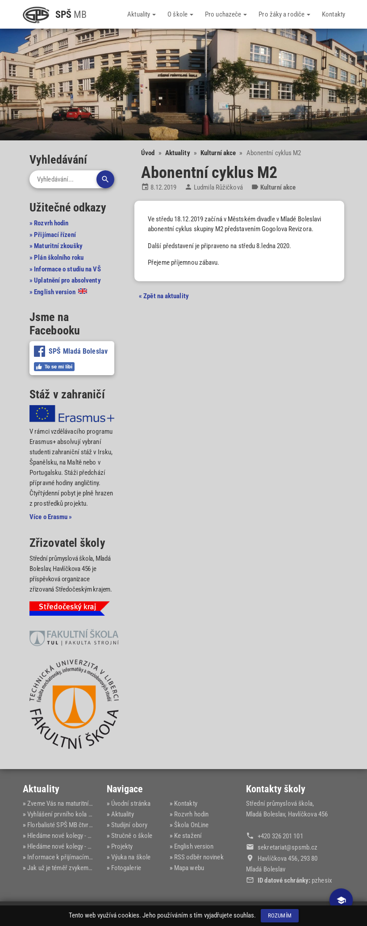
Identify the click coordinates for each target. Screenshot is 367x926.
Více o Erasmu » (50, 517)
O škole (180, 14)
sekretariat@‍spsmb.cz (287, 847)
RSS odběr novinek (199, 857)
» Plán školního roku (56, 258)
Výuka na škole (130, 857)
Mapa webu (189, 868)
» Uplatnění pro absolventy (65, 280)
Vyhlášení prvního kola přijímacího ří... (78, 814)
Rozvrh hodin (191, 814)
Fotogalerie (126, 868)
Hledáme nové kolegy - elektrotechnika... (80, 836)
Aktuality (141, 14)
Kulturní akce (218, 153)
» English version (58, 292)
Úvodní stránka (130, 803)
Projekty (122, 846)
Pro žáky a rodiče (284, 14)
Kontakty (333, 14)
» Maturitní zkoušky (56, 246)
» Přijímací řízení (52, 235)
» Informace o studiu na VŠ (65, 269)
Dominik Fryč (327, 913)
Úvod (147, 153)
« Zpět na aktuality (164, 296)
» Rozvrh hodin (48, 223)
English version (194, 846)
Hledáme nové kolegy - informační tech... (81, 846)
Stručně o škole (132, 836)
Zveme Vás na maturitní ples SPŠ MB (75, 803)
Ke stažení (188, 836)
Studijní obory (129, 825)
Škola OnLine (191, 825)
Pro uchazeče (226, 14)
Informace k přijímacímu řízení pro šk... (80, 857)
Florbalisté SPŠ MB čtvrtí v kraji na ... (75, 825)
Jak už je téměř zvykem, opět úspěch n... (80, 868)
